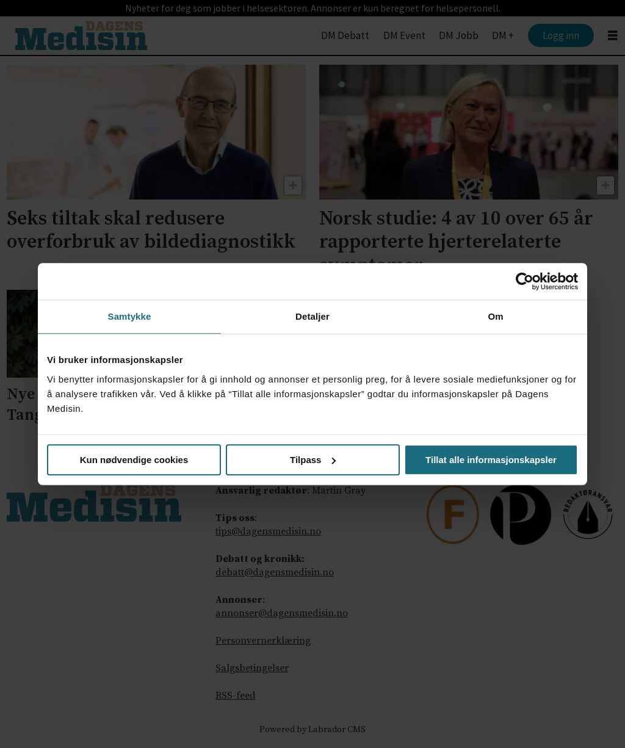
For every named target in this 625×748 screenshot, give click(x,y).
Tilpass (313, 460)
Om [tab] (495, 316)
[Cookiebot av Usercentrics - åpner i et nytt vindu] (524, 281)
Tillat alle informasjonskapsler (491, 460)
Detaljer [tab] (312, 316)
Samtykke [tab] (129, 316)
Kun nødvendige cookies (134, 460)
